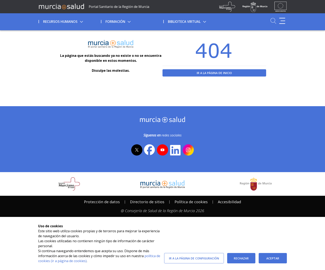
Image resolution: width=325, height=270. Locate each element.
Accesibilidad (229, 201)
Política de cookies (191, 201)
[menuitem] (69, 21)
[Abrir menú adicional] (282, 21)
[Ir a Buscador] (273, 21)
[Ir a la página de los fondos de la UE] (280, 7)
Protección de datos (102, 201)
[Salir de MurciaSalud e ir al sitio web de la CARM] (256, 184)
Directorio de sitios (147, 201)
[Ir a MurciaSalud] (61, 6)
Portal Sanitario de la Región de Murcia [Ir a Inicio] (119, 6)
